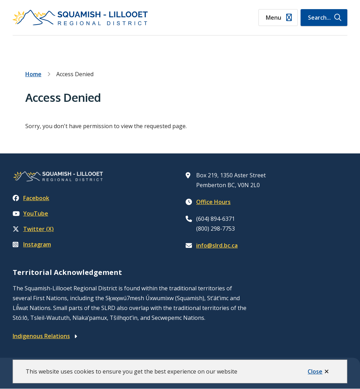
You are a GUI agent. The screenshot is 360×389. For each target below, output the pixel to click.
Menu (273, 17)
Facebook (31, 198)
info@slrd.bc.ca (217, 245)
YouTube (30, 213)
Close (315, 371)
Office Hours (213, 202)
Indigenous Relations (41, 336)
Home (33, 74)
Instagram (32, 244)
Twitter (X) (33, 229)
